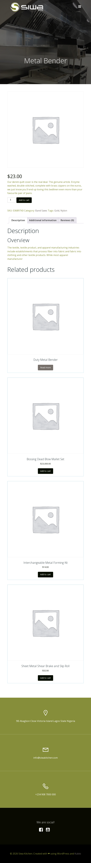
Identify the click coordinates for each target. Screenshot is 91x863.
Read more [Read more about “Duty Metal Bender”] (45, 367)
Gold (56, 210)
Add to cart (24, 200)
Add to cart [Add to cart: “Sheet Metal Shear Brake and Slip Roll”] (45, 678)
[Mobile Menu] (79, 6)
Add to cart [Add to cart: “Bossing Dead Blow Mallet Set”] (45, 471)
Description (18, 220)
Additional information (43, 220)
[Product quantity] (11, 200)
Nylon (63, 210)
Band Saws (41, 210)
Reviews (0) (67, 220)
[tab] (18, 220)
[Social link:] (42, 829)
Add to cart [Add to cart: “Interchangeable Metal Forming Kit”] (45, 574)
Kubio (78, 853)
